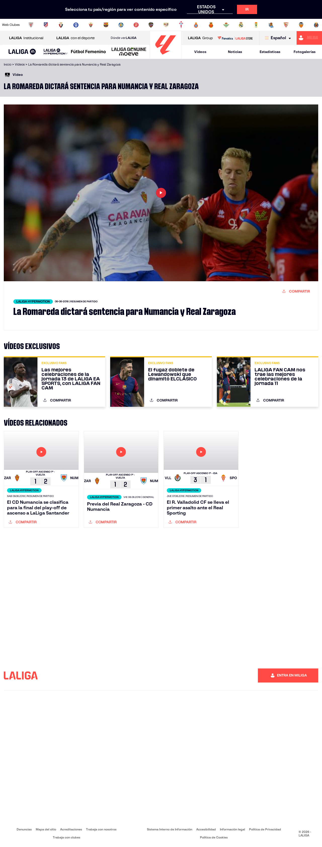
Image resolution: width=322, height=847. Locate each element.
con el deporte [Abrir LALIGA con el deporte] (75, 38)
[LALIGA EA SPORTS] (22, 52)
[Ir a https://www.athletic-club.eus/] (31, 25)
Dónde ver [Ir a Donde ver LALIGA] (123, 38)
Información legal (232, 829)
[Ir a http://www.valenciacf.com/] (301, 25)
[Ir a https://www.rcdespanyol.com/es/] (196, 25)
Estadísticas (270, 52)
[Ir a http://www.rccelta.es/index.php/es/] (181, 25)
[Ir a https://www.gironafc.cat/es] (136, 25)
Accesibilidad (206, 829)
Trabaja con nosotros (101, 829)
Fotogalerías (304, 52)
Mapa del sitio (46, 829)
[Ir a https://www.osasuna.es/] (61, 25)
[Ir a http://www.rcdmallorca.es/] (211, 25)
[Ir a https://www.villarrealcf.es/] (316, 25)
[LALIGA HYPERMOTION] (56, 51)
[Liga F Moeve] (88, 52)
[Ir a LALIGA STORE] (235, 38)
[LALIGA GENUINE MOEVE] (129, 52)
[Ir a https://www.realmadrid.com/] (241, 25)
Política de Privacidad (265, 829)
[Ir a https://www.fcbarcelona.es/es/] (106, 25)
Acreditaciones (71, 829)
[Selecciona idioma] (279, 38)
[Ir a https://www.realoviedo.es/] (256, 25)
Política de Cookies (214, 837)
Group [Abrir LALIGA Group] (200, 38)
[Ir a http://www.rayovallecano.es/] (166, 25)
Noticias (235, 52)
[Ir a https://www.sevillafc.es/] (286, 25)
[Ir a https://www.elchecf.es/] (91, 25)
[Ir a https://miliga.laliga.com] (309, 38)
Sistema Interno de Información (169, 829)
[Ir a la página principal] (165, 56)
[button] (22, 52)
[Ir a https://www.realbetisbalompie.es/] (226, 25)
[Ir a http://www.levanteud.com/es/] (151, 25)
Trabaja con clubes (66, 837)
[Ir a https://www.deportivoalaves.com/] (76, 25)
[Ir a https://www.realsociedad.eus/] (271, 25)
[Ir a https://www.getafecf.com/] (121, 25)
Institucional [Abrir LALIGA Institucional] (26, 38)
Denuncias (24, 829)
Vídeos (200, 52)
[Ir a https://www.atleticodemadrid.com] (46, 25)
